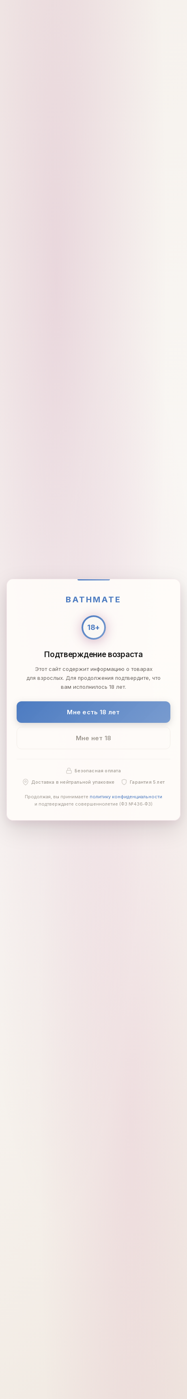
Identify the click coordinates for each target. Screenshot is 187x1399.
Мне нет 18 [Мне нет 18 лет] (94, 738)
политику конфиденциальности (126, 796)
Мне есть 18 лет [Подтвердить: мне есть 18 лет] (93, 712)
